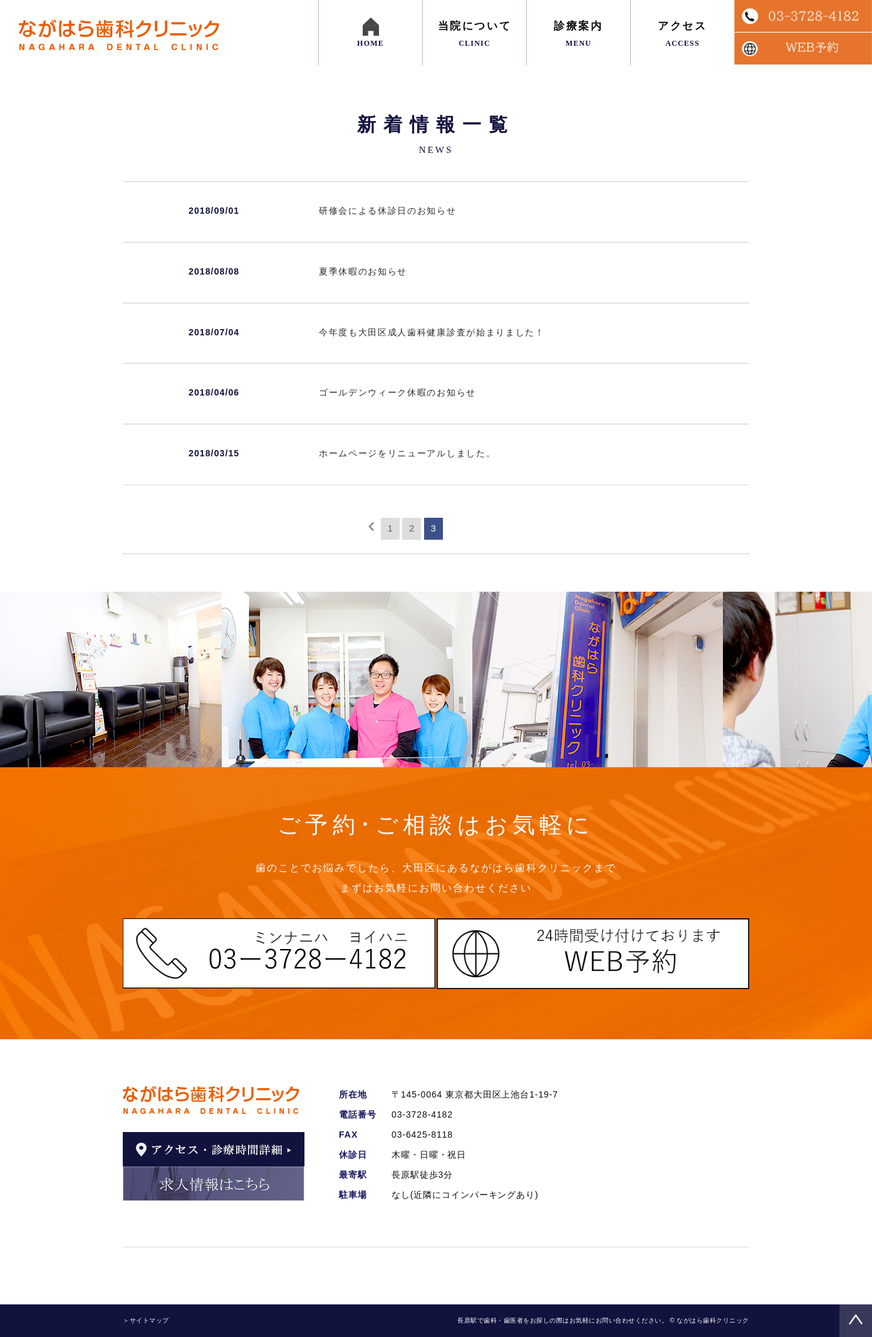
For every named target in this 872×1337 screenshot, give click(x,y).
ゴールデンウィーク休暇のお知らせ (397, 392)
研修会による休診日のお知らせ (388, 211)
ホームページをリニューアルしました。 (407, 453)
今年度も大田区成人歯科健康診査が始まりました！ (432, 332)
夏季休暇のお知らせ (363, 271)
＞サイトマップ (146, 1320)
